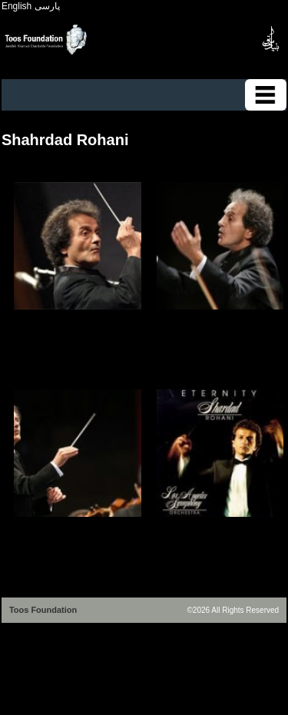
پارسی (47, 6)
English (16, 6)
